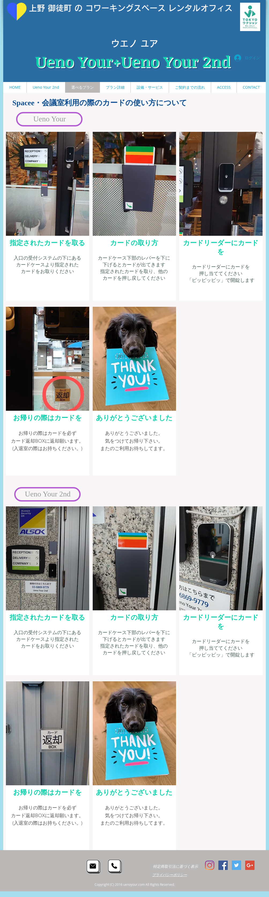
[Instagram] (209, 865)
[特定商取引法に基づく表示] (175, 866)
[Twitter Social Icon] (236, 865)
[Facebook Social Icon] (223, 865)
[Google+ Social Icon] (250, 865)
